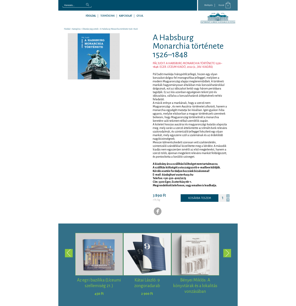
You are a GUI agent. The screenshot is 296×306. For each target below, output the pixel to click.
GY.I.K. (139, 16)
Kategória (76, 29)
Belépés (208, 5)
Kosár (221, 5)
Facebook (158, 211)
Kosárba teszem (199, 198)
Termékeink (107, 16)
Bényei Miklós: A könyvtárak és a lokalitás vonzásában (195, 286)
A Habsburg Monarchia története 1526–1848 (119, 29)
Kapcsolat (125, 16)
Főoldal (91, 16)
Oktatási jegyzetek (90, 29)
